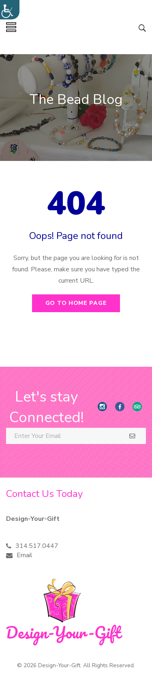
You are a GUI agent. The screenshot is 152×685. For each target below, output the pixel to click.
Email (24, 555)
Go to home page (76, 303)
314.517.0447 (36, 545)
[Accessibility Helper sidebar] (9, 9)
